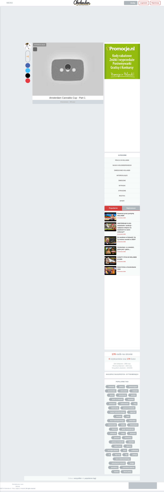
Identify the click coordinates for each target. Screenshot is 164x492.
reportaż (133, 412)
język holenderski (128, 429)
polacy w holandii (118, 442)
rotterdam (132, 420)
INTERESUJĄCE (39, 45)
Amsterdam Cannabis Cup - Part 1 (67, 97)
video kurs (117, 446)
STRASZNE (122, 191)
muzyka (118, 416)
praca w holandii (128, 408)
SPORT (122, 201)
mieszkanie (134, 425)
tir (109, 455)
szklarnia (113, 433)
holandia (111, 386)
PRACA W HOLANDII (122, 160)
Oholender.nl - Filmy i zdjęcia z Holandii (14, 488)
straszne (133, 433)
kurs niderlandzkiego (123, 459)
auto (127, 416)
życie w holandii (117, 399)
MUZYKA (122, 196)
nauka (123, 425)
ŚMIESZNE (122, 180)
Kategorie (122, 155)
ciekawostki (112, 425)
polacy (121, 386)
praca (112, 395)
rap (126, 455)
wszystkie (77, 478)
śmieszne (112, 403)
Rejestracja (155, 3)
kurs (124, 450)
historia (114, 429)
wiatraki (131, 442)
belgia (132, 463)
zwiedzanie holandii (118, 463)
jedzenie (117, 438)
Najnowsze (131, 208)
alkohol (128, 446)
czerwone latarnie (128, 467)
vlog (135, 403)
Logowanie (143, 3)
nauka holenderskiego (117, 412)
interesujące (133, 386)
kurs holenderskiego (117, 420)
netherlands (125, 403)
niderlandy (114, 408)
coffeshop (134, 450)
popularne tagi (90, 478)
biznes (116, 472)
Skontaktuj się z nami (17, 484)
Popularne (113, 208)
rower (123, 433)
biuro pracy (127, 472)
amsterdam (111, 391)
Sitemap (18, 486)
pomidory (114, 467)
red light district (113, 450)
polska (133, 395)
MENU (9, 3)
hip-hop (117, 455)
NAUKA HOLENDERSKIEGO (122, 165)
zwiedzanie (122, 395)
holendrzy (128, 438)
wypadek (131, 399)
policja (134, 455)
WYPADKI (122, 185)
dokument (123, 391)
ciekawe (135, 391)
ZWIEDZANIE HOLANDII (122, 170)
